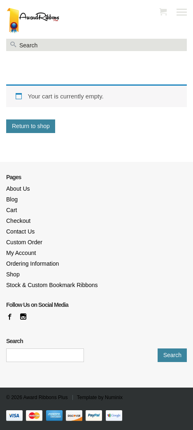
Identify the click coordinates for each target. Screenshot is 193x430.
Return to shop (31, 126)
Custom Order (24, 242)
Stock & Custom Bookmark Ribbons (52, 285)
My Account (21, 253)
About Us (18, 188)
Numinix (114, 397)
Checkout (18, 220)
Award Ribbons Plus (45, 397)
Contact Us (20, 231)
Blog (12, 199)
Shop (13, 274)
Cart (11, 210)
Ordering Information (32, 263)
